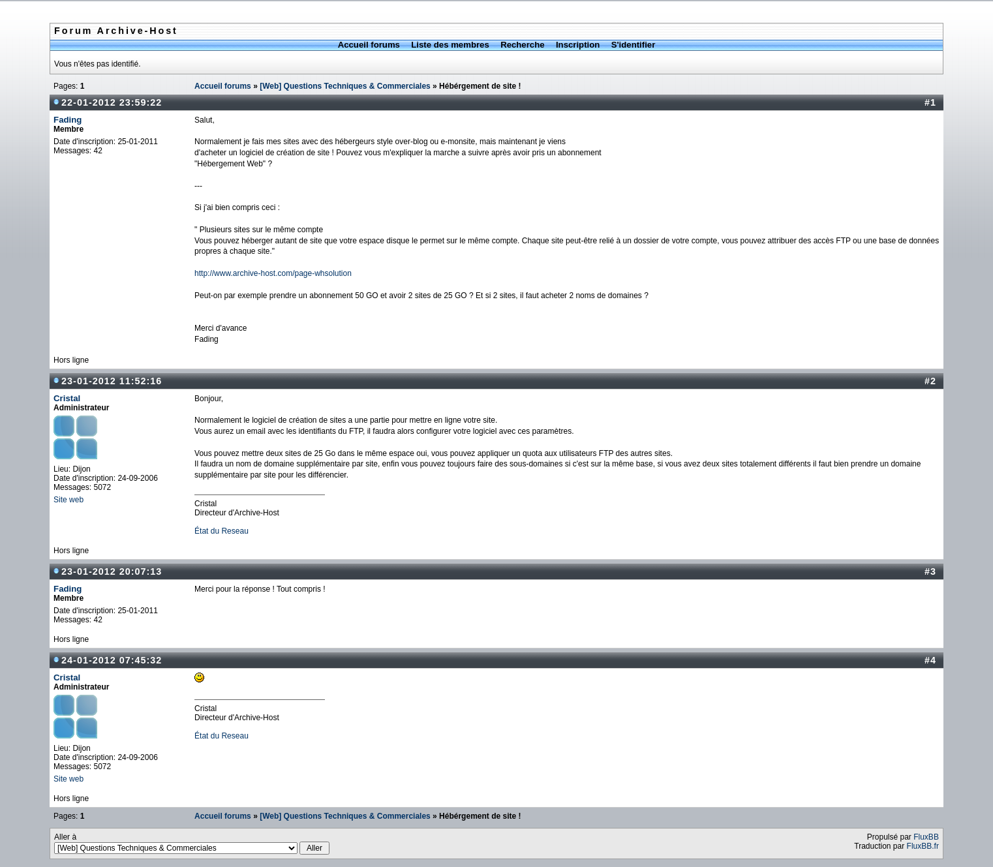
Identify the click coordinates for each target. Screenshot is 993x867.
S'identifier (633, 45)
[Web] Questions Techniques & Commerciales (345, 86)
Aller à (191, 843)
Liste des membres (450, 45)
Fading (67, 120)
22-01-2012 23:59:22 (111, 102)
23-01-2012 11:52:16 (111, 381)
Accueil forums (369, 45)
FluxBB (926, 837)
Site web (68, 499)
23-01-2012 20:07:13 (111, 571)
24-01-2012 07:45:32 (111, 660)
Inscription (578, 45)
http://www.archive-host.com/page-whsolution (273, 273)
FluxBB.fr (923, 846)
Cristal (66, 398)
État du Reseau (221, 531)
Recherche (522, 45)
